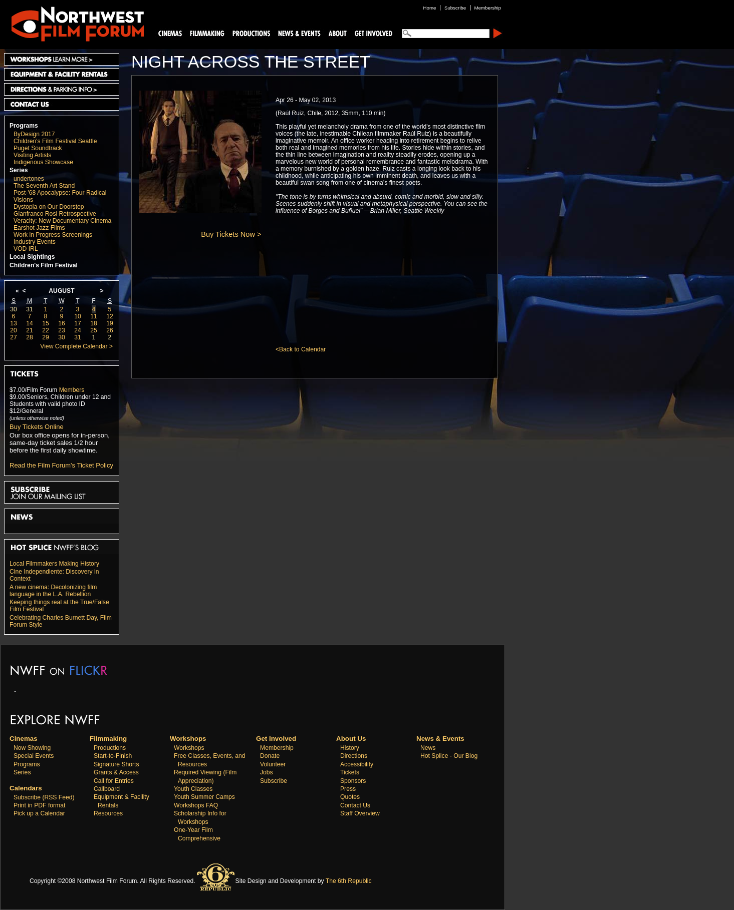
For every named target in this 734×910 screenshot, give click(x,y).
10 (77, 316)
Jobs (266, 772)
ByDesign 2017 (34, 134)
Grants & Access (116, 772)
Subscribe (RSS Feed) (44, 797)
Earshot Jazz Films (39, 227)
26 (109, 330)
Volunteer (273, 764)
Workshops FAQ (196, 805)
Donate (270, 755)
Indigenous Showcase (43, 162)
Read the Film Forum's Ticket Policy (61, 465)
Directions (353, 755)
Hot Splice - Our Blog (448, 755)
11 (93, 316)
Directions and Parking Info (62, 89)
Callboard (107, 788)
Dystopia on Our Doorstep (49, 206)
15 (45, 323)
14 (29, 323)
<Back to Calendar (301, 349)
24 (77, 330)
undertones (29, 178)
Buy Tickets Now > (231, 234)
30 (13, 309)
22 (45, 330)
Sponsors (353, 780)
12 (109, 316)
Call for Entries (114, 780)
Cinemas (170, 33)
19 (109, 323)
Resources (108, 813)
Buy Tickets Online (37, 426)
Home (429, 8)
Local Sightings (32, 256)
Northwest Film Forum (73, 23)
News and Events (300, 33)
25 (93, 330)
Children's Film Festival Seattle (55, 141)
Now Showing (32, 747)
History (349, 747)
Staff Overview (360, 813)
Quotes (350, 796)
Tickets (349, 772)
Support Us (372, 33)
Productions (110, 747)
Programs (24, 125)
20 (13, 330)
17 (77, 323)
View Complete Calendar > (76, 346)
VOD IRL (26, 248)
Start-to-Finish (113, 755)
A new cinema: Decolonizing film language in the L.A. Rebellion (53, 591)
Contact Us (62, 104)
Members (72, 389)
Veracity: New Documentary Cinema (62, 220)
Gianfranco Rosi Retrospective (55, 213)
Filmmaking (205, 33)
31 (29, 309)
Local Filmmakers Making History (54, 563)
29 (45, 337)
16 (61, 323)
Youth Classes (193, 788)
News (427, 747)
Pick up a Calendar (39, 813)
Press (348, 788)
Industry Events (35, 241)
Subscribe (273, 780)
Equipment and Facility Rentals (62, 74)
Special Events (34, 755)
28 (29, 337)
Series (19, 170)
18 (93, 323)
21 (29, 330)
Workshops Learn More (62, 59)
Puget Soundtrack (38, 148)
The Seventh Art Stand (44, 185)
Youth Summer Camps (204, 796)
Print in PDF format (39, 805)
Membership (277, 747)
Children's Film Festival (44, 265)
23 (61, 330)
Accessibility (356, 764)
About (337, 33)
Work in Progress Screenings (53, 234)
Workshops (189, 747)
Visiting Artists (32, 155)
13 (13, 323)
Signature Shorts (116, 764)
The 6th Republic (349, 880)
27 (13, 337)
